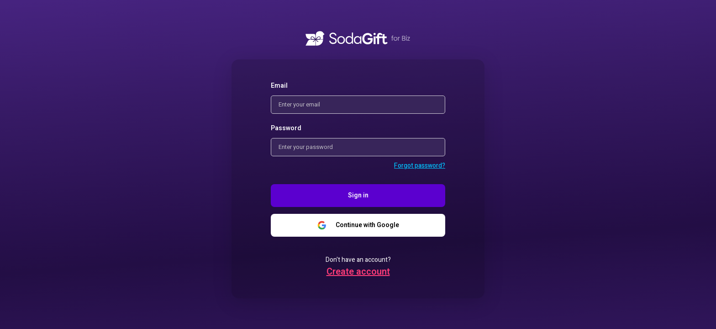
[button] (419, 166)
